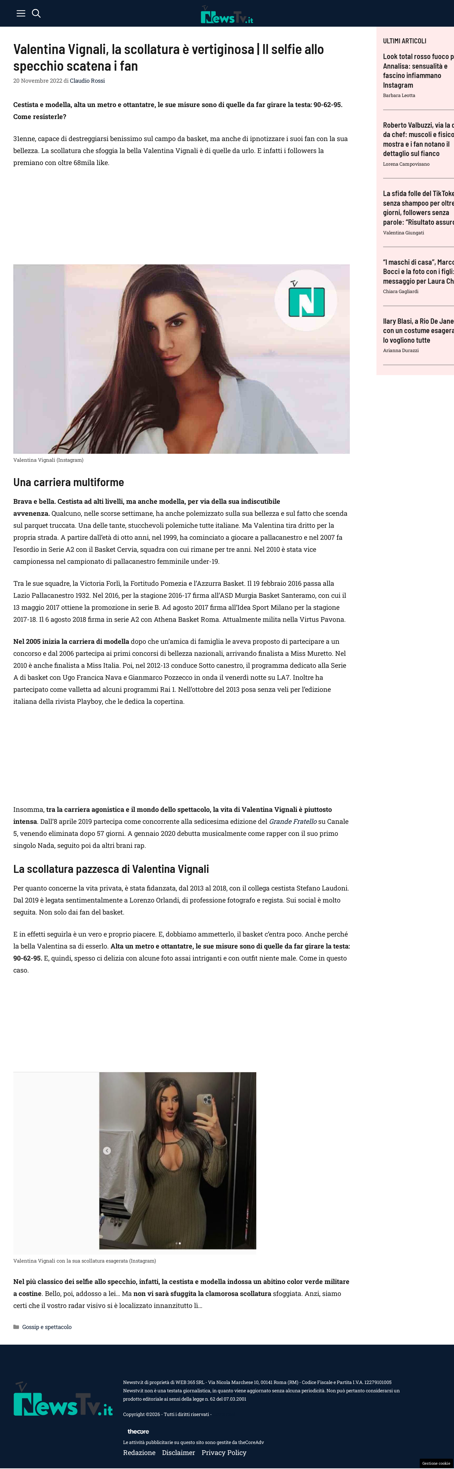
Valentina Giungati (403, 232)
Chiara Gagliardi (400, 291)
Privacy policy (224, 1452)
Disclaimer (178, 1452)
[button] (36, 13)
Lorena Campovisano (406, 164)
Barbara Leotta (399, 95)
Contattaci (224, 1414)
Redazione (139, 1452)
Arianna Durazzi (401, 350)
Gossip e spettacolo (47, 1327)
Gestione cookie (436, 1463)
